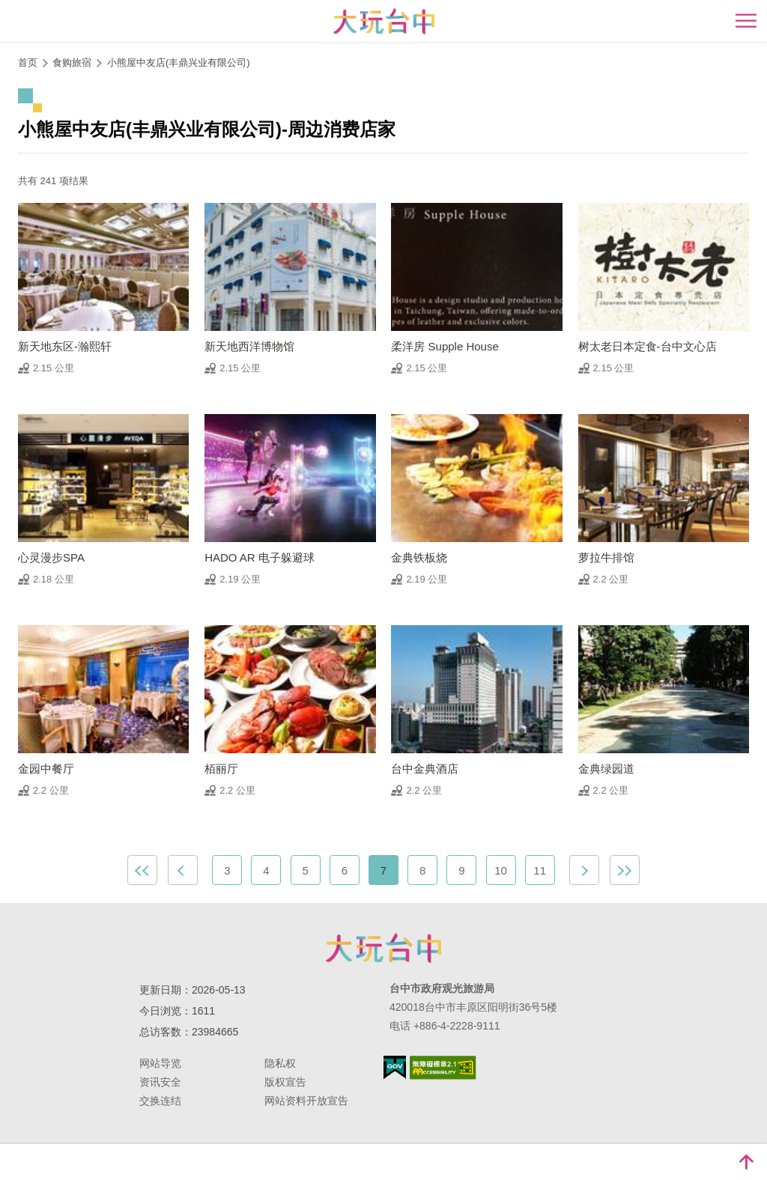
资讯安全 (160, 1082)
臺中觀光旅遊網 (383, 21)
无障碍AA (443, 1068)
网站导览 (160, 1063)
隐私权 (280, 1063)
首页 (27, 62)
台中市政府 (383, 948)
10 (500, 870)
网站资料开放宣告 (306, 1101)
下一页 (584, 870)
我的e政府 (395, 1067)
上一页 (183, 870)
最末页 (625, 870)
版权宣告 (285, 1082)
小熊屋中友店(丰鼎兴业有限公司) (178, 62)
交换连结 (160, 1101)
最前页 (142, 870)
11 (539, 870)
